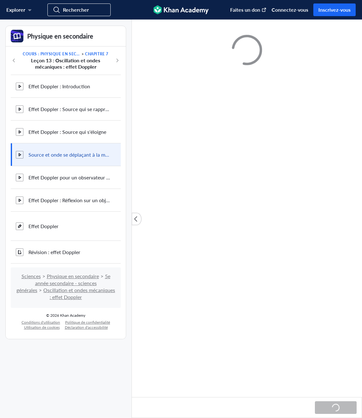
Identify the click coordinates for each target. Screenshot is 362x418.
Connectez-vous (290, 10)
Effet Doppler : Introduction (59, 86)
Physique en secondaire (73, 276)
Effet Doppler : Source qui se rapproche (69, 109)
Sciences (31, 276)
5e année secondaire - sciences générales (63, 283)
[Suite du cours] (117, 60)
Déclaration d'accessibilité (86, 327)
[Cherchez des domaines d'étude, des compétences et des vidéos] (79, 9)
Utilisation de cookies (42, 327)
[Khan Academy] (181, 9)
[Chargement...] (336, 407)
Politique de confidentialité (87, 322)
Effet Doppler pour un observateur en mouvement (69, 177)
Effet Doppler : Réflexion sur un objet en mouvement (69, 200)
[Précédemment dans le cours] (14, 60)
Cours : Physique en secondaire (51, 54)
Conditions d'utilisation (40, 322)
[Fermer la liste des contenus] (137, 219)
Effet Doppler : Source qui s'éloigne (67, 132)
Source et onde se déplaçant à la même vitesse (69, 155)
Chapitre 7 (96, 54)
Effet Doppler (43, 226)
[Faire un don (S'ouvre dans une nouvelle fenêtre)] (245, 9)
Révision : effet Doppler (54, 252)
